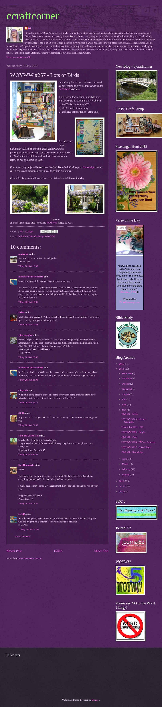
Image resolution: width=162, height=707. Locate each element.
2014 (122, 369)
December (127, 373)
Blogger (95, 700)
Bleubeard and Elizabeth (30, 276)
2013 (122, 481)
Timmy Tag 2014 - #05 (132, 427)
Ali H (21, 413)
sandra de (23, 254)
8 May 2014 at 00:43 (28, 454)
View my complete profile (18, 57)
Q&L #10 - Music (129, 414)
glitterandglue (25, 335)
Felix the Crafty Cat (28, 435)
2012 (122, 486)
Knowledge (88, 167)
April (124, 459)
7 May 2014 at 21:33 (28, 425)
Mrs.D (21, 514)
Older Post (101, 551)
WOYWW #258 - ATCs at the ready (138, 442)
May (124, 410)
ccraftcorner (32, 16)
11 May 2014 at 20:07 (28, 529)
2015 (122, 364)
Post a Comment (22, 536)
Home (58, 551)
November (127, 378)
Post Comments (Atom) (30, 558)
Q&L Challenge (36, 236)
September (127, 389)
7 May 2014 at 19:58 (28, 324)
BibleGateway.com (129, 302)
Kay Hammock (25, 465)
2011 (122, 491)
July (124, 399)
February (126, 469)
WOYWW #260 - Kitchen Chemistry (133, 420)
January (126, 474)
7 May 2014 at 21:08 (28, 380)
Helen (21, 312)
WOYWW (64, 89)
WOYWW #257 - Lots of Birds (136, 447)
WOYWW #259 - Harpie (133, 432)
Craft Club (23, 236)
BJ (29, 28)
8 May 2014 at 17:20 (28, 503)
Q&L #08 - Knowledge (132, 452)
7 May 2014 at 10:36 (28, 266)
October (126, 384)
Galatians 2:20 (128, 292)
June (124, 404)
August (125, 394)
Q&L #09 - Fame (129, 437)
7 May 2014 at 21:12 (28, 402)
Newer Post (14, 551)
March (125, 464)
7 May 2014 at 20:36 (28, 357)
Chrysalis (23, 390)
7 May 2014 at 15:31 (28, 302)
